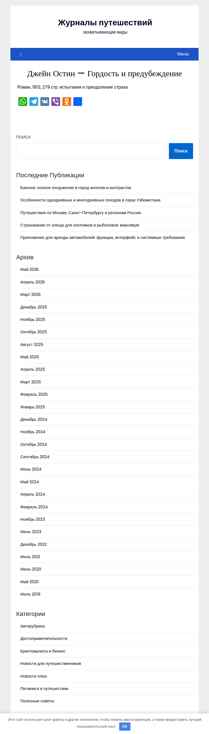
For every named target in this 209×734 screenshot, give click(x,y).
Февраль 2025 (34, 394)
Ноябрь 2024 (32, 432)
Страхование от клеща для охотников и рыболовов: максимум (79, 225)
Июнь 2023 (30, 531)
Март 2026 (30, 294)
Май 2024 (29, 482)
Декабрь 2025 (33, 307)
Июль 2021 (30, 557)
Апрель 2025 (32, 369)
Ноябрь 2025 (32, 319)
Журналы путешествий (105, 22)
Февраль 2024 (34, 507)
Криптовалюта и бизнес (42, 651)
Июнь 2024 (30, 469)
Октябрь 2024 (33, 444)
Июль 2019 (30, 594)
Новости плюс (33, 676)
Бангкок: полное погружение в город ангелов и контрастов (75, 187)
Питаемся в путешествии (44, 688)
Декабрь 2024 (33, 419)
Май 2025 (29, 357)
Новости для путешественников (50, 663)
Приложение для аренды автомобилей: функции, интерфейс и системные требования (102, 237)
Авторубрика (32, 626)
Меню (183, 54)
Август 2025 (31, 344)
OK (124, 726)
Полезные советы (37, 701)
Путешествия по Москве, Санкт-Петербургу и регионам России (80, 212)
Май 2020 (29, 582)
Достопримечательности (43, 638)
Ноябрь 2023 (32, 519)
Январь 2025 (32, 407)
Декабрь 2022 (33, 544)
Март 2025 (30, 382)
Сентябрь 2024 (34, 457)
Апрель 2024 (32, 494)
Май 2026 (29, 269)
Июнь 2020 (30, 569)
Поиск (23, 137)
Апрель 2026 (32, 282)
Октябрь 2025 (33, 332)
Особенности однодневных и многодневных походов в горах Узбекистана (90, 200)
